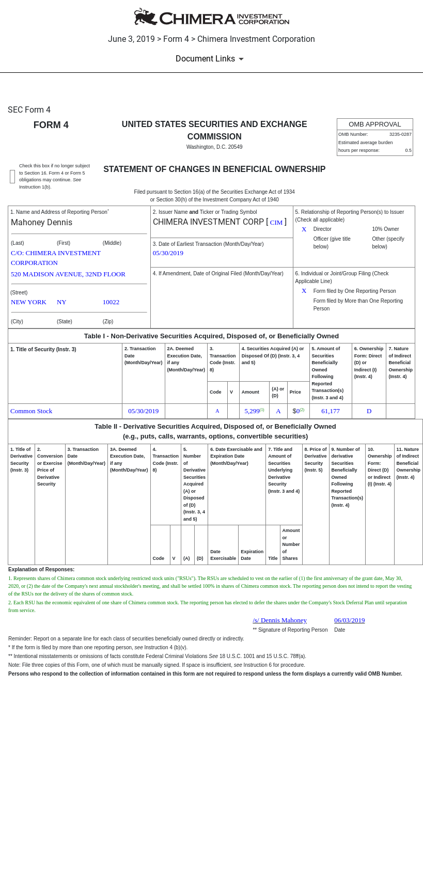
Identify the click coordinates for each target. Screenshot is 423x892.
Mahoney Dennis (41, 222)
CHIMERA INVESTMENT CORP (208, 222)
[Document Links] (211, 59)
